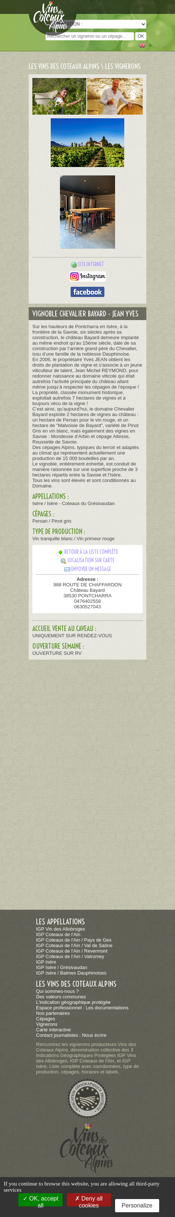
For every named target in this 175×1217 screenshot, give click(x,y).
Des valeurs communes (61, 996)
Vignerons (46, 1024)
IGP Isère (46, 962)
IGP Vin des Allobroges (60, 929)
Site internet (91, 264)
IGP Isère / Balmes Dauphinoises (71, 973)
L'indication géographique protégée (73, 1002)
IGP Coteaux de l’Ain (58, 934)
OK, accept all (40, 1200)
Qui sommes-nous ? (57, 991)
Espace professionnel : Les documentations (82, 1007)
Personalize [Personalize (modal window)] (137, 1205)
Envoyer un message (87, 569)
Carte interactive (53, 1029)
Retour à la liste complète (87, 552)
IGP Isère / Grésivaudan (61, 967)
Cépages (45, 1018)
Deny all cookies (89, 1200)
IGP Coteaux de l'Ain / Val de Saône (74, 945)
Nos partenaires (53, 1013)
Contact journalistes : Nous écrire (71, 1035)
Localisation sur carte (87, 560)
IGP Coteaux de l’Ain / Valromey (70, 956)
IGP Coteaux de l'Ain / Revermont (71, 951)
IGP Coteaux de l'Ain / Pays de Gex (73, 940)
